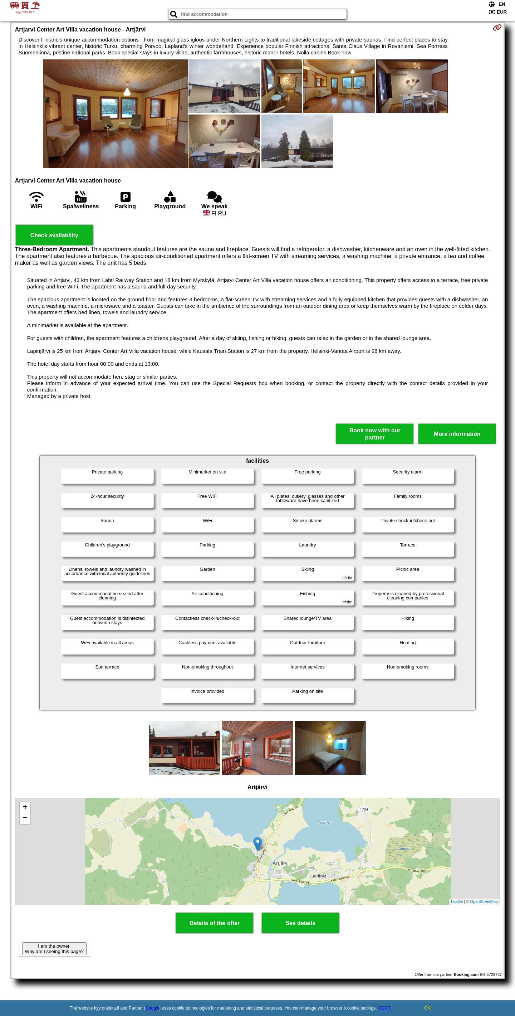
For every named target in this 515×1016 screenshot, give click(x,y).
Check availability (54, 235)
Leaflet (457, 901)
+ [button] (25, 807)
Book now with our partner (375, 433)
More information (457, 434)
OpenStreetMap (484, 901)
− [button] (25, 818)
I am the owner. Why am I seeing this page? (54, 948)
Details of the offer (215, 923)
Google (153, 1008)
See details (300, 923)
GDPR (384, 1008)
